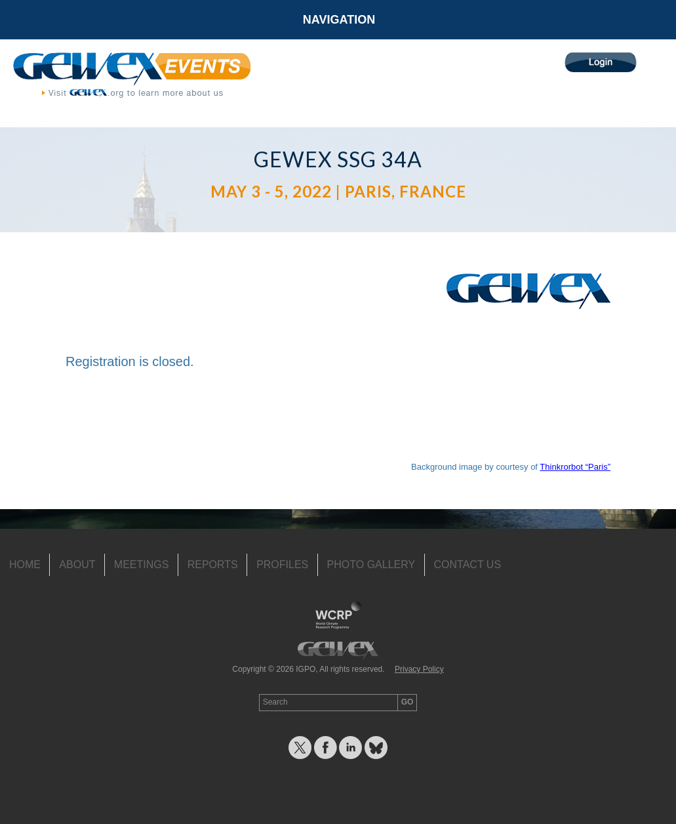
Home (25, 564)
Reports (213, 564)
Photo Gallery (371, 564)
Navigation (339, 19)
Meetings (141, 564)
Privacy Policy (419, 669)
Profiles (282, 564)
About (77, 564)
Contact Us (468, 564)
